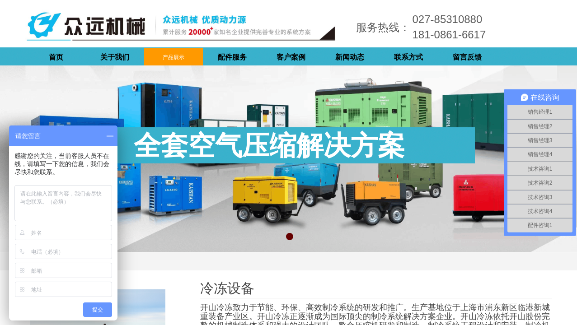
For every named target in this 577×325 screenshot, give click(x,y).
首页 (56, 57)
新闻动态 (349, 57)
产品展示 (173, 57)
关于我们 (114, 57)
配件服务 (232, 57)
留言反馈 (467, 57)
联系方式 (408, 57)
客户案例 (291, 57)
